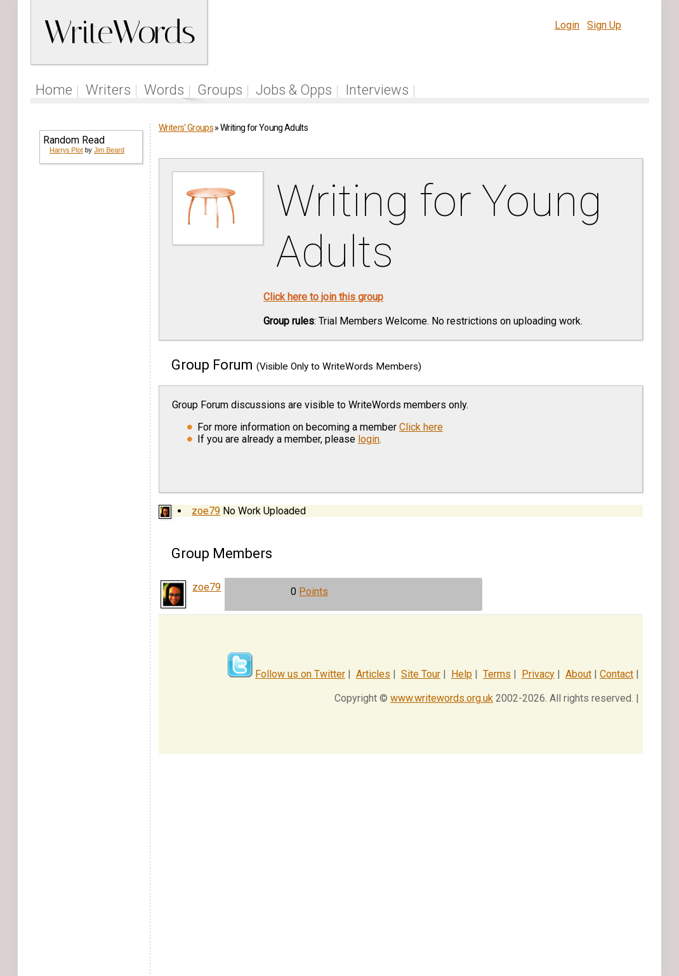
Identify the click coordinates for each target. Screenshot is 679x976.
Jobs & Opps (294, 90)
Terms (497, 674)
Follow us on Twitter (300, 674)
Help (461, 674)
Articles (373, 674)
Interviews (377, 90)
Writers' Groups (186, 128)
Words (164, 90)
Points (313, 591)
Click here (421, 427)
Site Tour (420, 674)
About (578, 674)
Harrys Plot (66, 150)
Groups (219, 90)
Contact (616, 674)
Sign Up (604, 25)
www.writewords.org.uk (441, 698)
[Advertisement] (90, 378)
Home (54, 90)
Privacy (538, 674)
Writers (108, 90)
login (368, 439)
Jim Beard (109, 150)
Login (567, 25)
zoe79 (206, 511)
